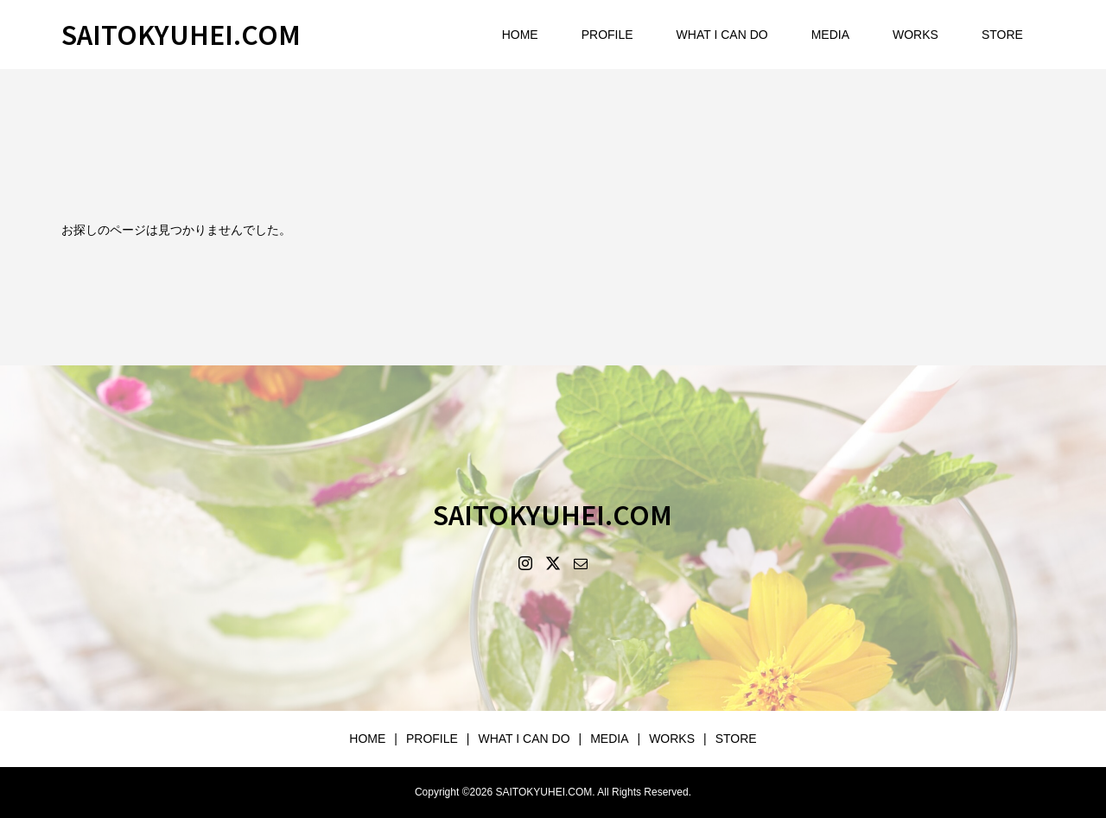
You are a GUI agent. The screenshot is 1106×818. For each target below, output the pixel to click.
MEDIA (830, 34)
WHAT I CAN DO (722, 34)
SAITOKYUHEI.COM (181, 34)
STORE (1002, 34)
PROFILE (607, 34)
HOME (520, 34)
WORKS (915, 34)
